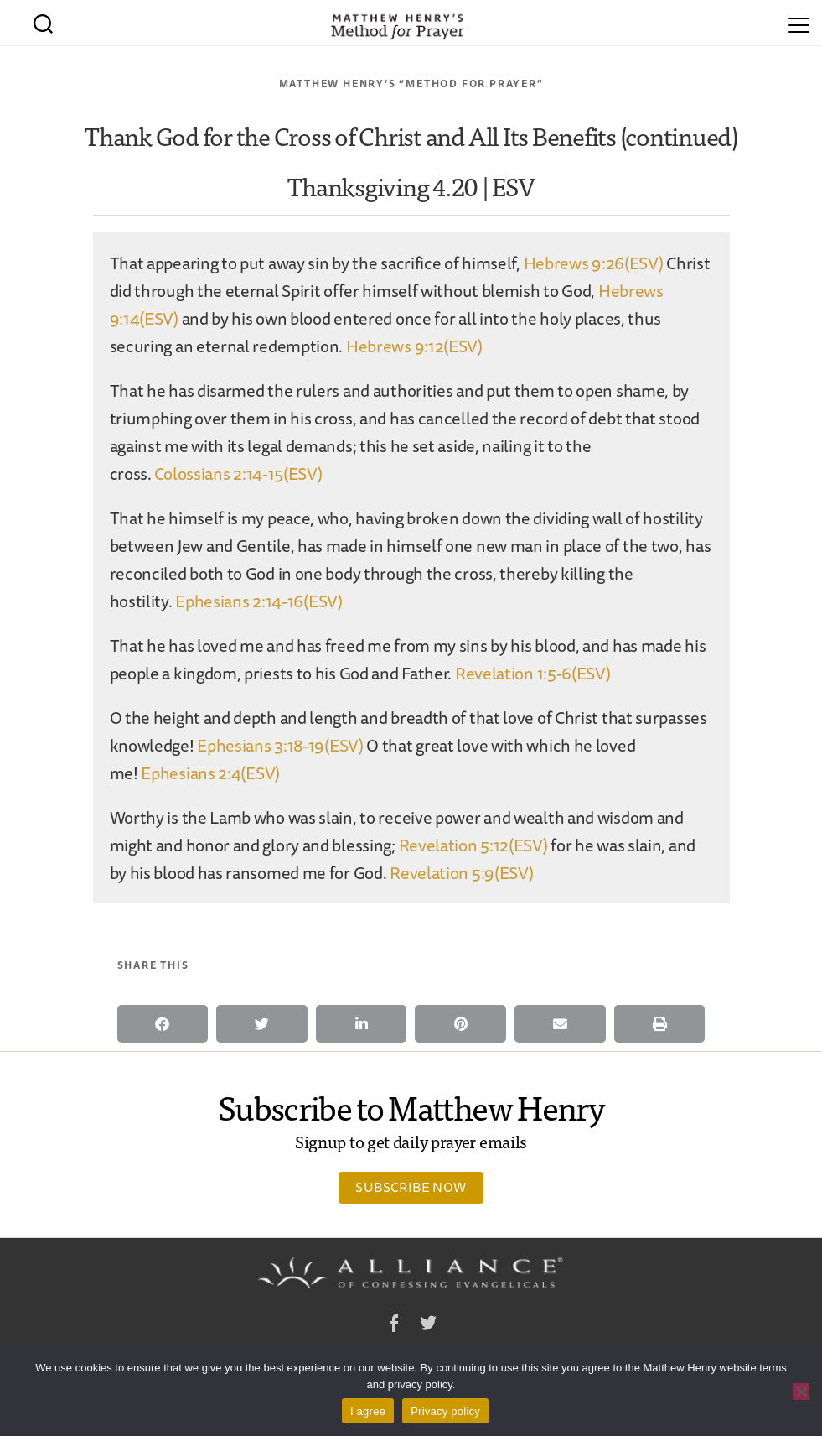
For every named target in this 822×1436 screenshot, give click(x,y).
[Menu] (799, 22)
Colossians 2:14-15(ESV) (238, 473)
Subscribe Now (410, 1187)
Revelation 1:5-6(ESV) (533, 673)
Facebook (393, 1325)
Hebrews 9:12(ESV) (414, 346)
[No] (801, 1391)
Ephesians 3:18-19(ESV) (280, 745)
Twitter (428, 1325)
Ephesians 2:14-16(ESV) (258, 601)
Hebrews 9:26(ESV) (594, 263)
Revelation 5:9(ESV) (461, 873)
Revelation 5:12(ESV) (473, 845)
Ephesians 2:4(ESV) (210, 773)
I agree (367, 1411)
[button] (163, 1024)
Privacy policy (445, 1411)
